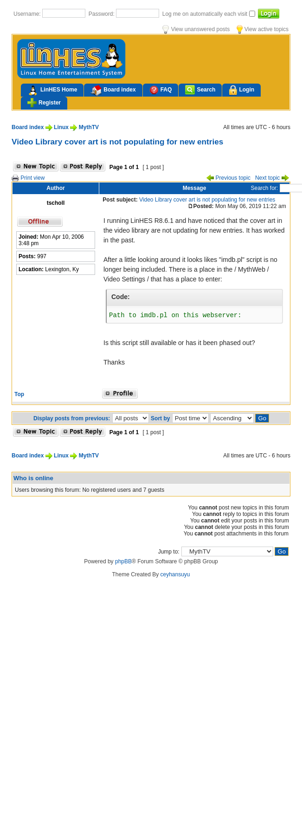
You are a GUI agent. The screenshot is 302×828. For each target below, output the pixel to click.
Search (200, 90)
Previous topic (228, 178)
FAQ (160, 90)
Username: (27, 14)
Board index (112, 90)
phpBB (123, 561)
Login (241, 90)
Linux (61, 127)
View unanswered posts (196, 29)
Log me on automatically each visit (205, 14)
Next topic (272, 178)
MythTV (89, 127)
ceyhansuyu (175, 574)
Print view (28, 178)
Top (19, 394)
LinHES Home (52, 90)
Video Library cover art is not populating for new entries (117, 141)
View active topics (262, 29)
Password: (102, 14)
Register (44, 102)
